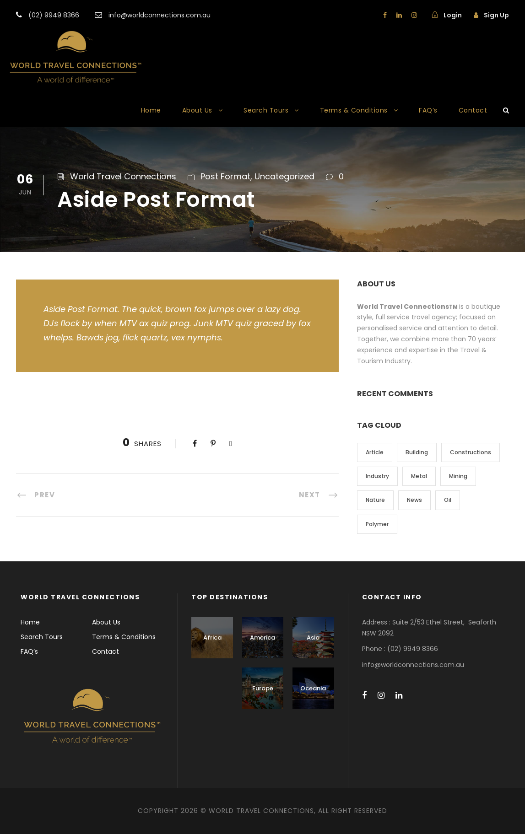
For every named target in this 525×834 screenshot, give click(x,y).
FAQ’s (428, 110)
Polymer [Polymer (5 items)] (377, 524)
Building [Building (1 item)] (417, 452)
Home (151, 110)
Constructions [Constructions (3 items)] (470, 452)
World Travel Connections (123, 176)
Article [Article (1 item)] (375, 452)
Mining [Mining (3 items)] (458, 476)
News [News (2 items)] (414, 500)
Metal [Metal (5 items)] (419, 476)
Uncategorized (284, 176)
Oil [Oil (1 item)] (447, 500)
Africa (212, 637)
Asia (313, 637)
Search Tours (266, 110)
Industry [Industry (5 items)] (377, 476)
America (262, 637)
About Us (197, 110)
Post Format (225, 176)
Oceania (313, 688)
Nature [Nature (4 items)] (375, 500)
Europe (262, 688)
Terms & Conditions (354, 110)
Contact (473, 110)
